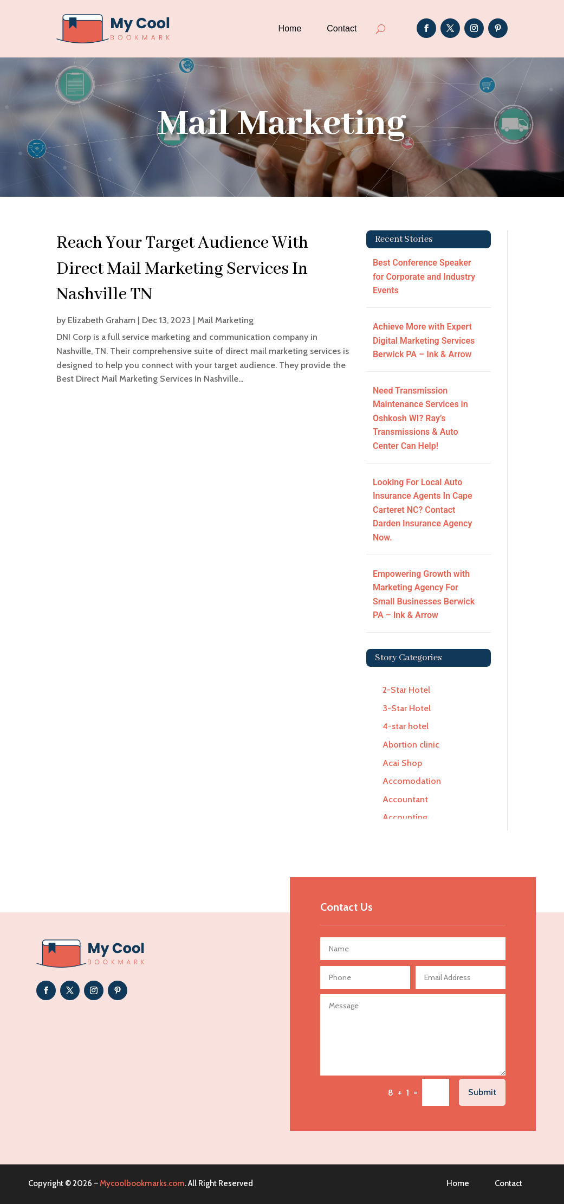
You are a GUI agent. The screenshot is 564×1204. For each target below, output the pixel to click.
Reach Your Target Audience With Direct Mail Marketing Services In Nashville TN (182, 269)
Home (290, 28)
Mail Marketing (225, 320)
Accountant (405, 799)
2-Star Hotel (406, 690)
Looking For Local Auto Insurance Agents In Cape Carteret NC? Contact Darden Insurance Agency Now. (422, 510)
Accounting (405, 817)
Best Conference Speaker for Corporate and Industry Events (424, 276)
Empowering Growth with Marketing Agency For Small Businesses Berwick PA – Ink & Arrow (424, 595)
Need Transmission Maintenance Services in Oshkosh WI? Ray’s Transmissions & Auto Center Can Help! (420, 418)
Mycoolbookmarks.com (142, 1183)
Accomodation (412, 781)
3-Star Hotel (407, 708)
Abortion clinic (411, 744)
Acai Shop (402, 763)
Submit (482, 1092)
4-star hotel (406, 726)
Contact (341, 28)
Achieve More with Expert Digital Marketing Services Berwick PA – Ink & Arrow (424, 340)
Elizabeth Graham (101, 320)
